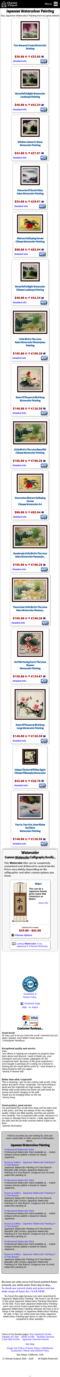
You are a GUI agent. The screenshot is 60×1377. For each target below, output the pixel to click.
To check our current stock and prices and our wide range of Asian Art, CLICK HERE (28, 1289)
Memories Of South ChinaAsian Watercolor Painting (30, 192)
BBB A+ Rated (30, 1007)
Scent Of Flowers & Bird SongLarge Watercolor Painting (30, 726)
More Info (43, 903)
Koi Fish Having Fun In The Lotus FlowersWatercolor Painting (30, 665)
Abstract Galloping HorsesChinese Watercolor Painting (30, 240)
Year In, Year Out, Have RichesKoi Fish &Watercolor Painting (30, 828)
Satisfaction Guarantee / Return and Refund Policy (32, 1349)
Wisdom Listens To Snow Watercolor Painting (30, 143)
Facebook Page (30, 1003)
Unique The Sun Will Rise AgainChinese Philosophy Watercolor (30, 771)
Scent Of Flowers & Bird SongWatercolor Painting (30, 399)
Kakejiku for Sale (10, 1337)
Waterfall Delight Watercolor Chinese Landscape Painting (30, 288)
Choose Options (22, 935)
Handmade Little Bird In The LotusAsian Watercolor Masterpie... (30, 555)
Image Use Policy (15, 1348)
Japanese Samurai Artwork (35, 1339)
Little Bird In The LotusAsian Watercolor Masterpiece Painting (30, 342)
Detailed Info (20, 61)
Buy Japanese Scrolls (40, 1334)
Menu (51, 4)
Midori (38, 884)
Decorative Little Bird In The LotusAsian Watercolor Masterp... (30, 609)
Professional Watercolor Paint (19, 1149)
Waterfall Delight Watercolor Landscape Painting (30, 95)
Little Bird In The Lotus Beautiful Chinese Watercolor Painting (30, 451)
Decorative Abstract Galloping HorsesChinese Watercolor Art (30, 501)
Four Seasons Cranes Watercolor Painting (30, 47)
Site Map (30, 1344)
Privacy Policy (33, 1348)
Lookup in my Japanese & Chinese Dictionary (32, 944)
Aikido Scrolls (28, 1337)
